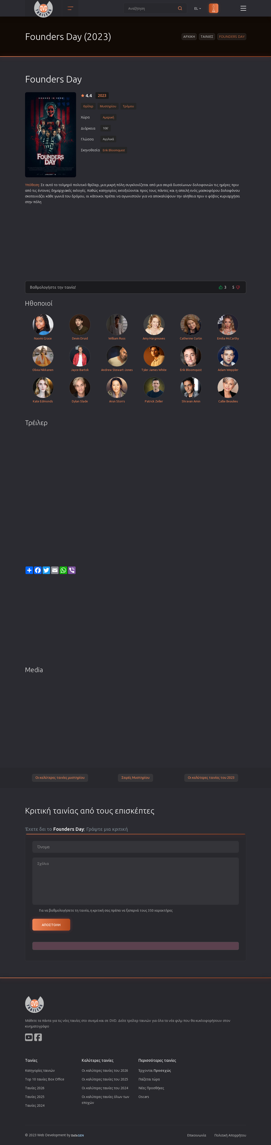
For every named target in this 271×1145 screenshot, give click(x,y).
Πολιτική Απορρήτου (230, 1135)
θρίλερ (93, 185)
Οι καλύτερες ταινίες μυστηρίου (60, 777)
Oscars (143, 1096)
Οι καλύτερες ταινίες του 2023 (211, 777)
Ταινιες (207, 36)
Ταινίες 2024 (34, 1105)
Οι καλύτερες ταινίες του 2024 (105, 1088)
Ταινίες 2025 (34, 1096)
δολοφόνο (229, 190)
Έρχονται (154, 1070)
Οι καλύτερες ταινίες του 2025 (105, 1079)
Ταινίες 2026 (34, 1088)
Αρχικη (189, 36)
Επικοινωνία (196, 1135)
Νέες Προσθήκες (151, 1088)
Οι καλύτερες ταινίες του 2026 (105, 1070)
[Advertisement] (135, 241)
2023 (102, 95)
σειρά (167, 185)
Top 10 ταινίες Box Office (44, 1079)
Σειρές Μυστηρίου (135, 777)
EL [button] (198, 8)
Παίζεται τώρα (149, 1079)
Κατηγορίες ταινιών (40, 1070)
